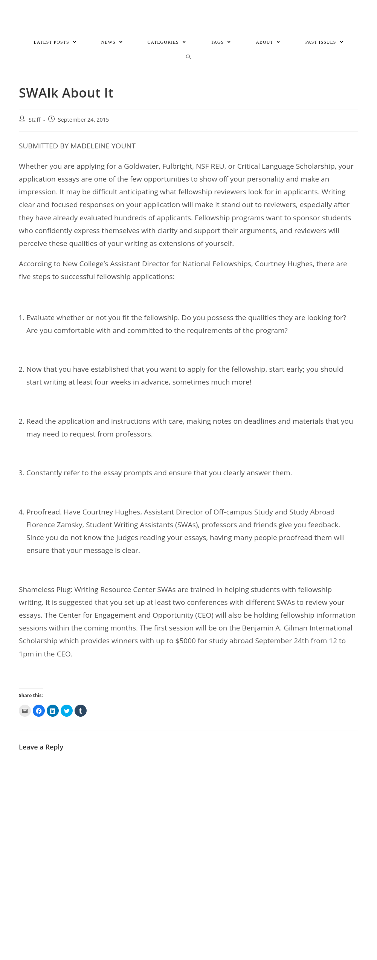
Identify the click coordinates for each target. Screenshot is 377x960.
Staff (34, 120)
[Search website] (188, 58)
